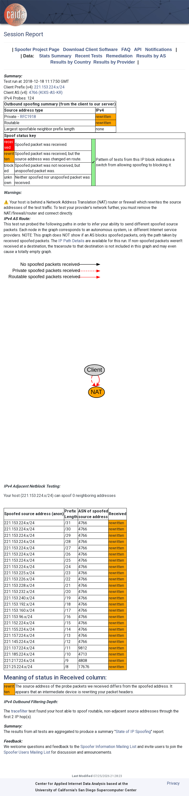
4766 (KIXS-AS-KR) (46, 92)
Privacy (173, 783)
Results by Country (70, 62)
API (138, 49)
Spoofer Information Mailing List (108, 746)
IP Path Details (71, 240)
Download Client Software (90, 49)
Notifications (158, 49)
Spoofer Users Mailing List (27, 752)
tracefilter (19, 711)
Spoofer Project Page (37, 49)
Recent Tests (88, 55)
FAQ (125, 49)
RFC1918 (28, 116)
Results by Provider (114, 62)
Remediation (119, 55)
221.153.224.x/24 (49, 87)
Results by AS (151, 55)
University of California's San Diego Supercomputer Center (86, 790)
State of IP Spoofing (133, 731)
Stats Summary (55, 55)
